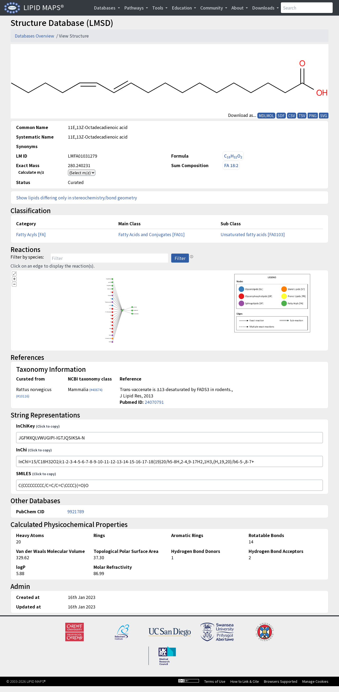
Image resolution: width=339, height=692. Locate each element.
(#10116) (22, 395)
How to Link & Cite (244, 681)
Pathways (134, 7)
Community (212, 7)
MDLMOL (266, 115)
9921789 (75, 511)
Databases (105, 7)
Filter (180, 258)
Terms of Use (214, 681)
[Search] (307, 7)
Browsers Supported (280, 681)
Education (182, 7)
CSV (291, 115)
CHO (233, 156)
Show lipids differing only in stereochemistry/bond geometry (76, 197)
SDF (281, 115)
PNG (313, 115)
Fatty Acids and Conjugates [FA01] (151, 234)
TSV (302, 115)
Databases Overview (35, 36)
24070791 (154, 402)
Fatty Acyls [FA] (31, 234)
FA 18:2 (231, 165)
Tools (158, 7)
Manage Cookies (315, 681)
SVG (323, 115)
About (238, 7)
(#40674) (96, 389)
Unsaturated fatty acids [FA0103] (253, 234)
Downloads (264, 7)
